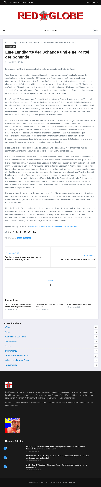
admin (50, 280)
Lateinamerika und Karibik (17, 355)
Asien (7, 332)
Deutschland (11, 341)
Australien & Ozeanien (15, 336)
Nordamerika (11, 365)
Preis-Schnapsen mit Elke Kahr (79, 304)
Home (7, 42)
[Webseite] (50, 285)
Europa (14, 42)
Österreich (23, 42)
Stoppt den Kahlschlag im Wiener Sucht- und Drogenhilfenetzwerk (18, 305)
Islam (20, 238)
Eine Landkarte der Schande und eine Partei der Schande (53, 226)
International (11, 350)
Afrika (7, 327)
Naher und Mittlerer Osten (17, 360)
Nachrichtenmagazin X (67, 482)
